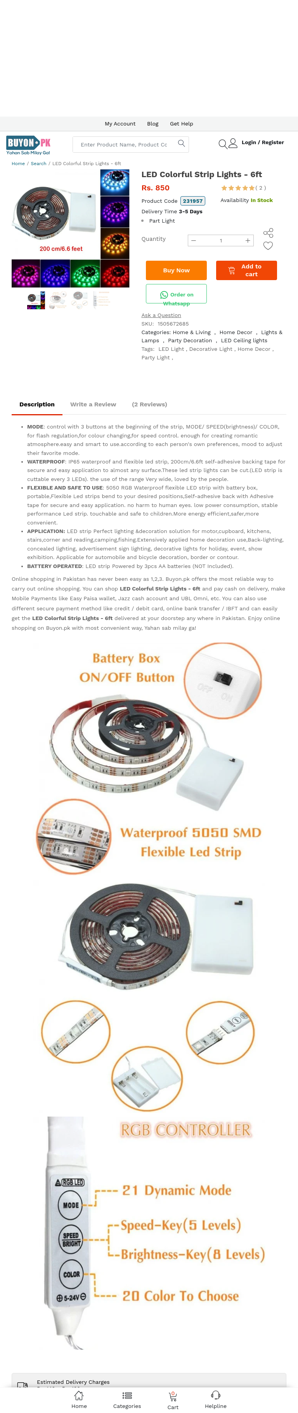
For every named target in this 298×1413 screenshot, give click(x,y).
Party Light (155, 357)
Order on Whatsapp (176, 296)
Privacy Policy (126, 868)
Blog (152, 123)
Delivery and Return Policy (143, 897)
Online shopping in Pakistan (48, 579)
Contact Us (146, 981)
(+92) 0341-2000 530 (42, 848)
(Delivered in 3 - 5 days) (66, 696)
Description (37, 404)
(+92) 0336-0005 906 (43, 858)
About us (46, 981)
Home (18, 163)
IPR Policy (121, 887)
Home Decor (236, 332)
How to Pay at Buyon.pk (139, 848)
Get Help (181, 123)
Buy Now (176, 270)
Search (39, 163)
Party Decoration (190, 340)
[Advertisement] (149, 58)
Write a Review (93, 404)
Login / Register (263, 142)
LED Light (171, 349)
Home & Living (191, 332)
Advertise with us (82, 981)
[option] (71, 228)
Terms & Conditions (134, 878)
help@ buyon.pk (36, 868)
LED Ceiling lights (244, 340)
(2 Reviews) (150, 404)
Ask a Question (161, 315)
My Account (120, 123)
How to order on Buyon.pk (143, 858)
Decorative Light (210, 349)
